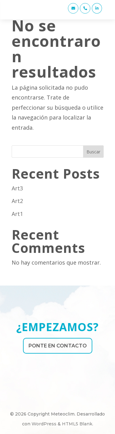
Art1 (17, 213)
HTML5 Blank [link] (77, 424)
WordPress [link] (44, 424)
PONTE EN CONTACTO (58, 346)
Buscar (93, 152)
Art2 (17, 201)
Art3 (17, 188)
